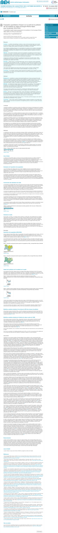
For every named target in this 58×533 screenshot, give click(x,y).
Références (47, 35)
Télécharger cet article (53, 19)
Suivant (52, 16)
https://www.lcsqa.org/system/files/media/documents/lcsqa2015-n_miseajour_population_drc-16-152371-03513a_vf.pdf (22, 480)
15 (15, 428)
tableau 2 (6, 204)
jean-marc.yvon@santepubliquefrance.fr (15, 33)
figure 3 (22, 322)
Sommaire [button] (8, 11)
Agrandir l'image (6, 152)
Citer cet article (51, 37)
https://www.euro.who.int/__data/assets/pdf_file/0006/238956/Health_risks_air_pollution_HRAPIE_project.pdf (22, 507)
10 (27, 409)
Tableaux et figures (51, 33)
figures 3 (33, 274)
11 (7, 369)
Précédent (6, 16)
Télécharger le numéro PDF (52, 8)
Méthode (46, 28)
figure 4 (18, 326)
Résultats (46, 29)
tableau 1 (24, 141)
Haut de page (39, 531)
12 (27, 387)
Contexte (46, 26)
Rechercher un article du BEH (43, 1)
